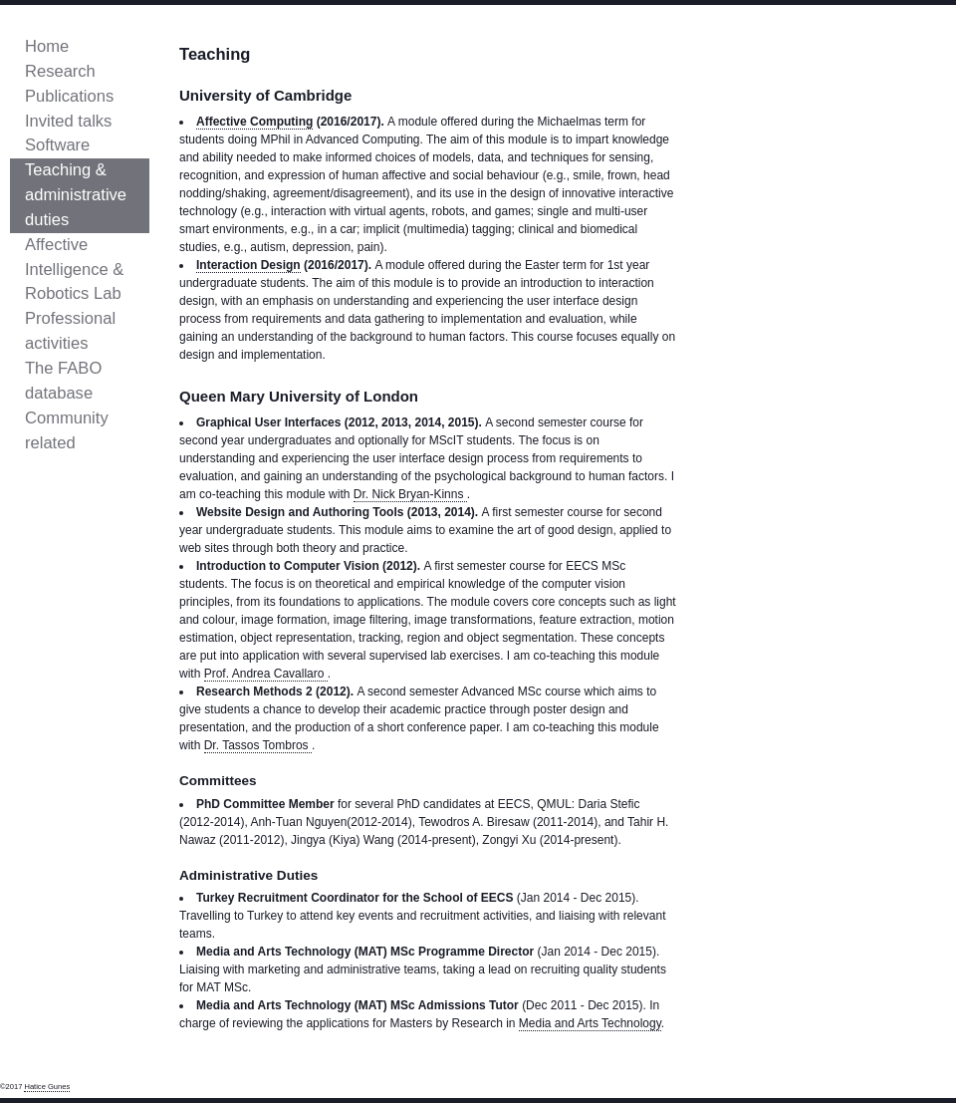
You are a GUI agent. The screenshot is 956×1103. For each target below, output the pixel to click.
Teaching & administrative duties (75, 194)
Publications (69, 96)
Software (57, 145)
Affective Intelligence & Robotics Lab (74, 269)
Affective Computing (254, 122)
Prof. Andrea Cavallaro (266, 674)
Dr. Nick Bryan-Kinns (410, 494)
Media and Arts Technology (590, 1023)
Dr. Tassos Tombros (258, 745)
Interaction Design (248, 265)
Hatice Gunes (47, 1086)
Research (60, 71)
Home (47, 46)
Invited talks (68, 121)
